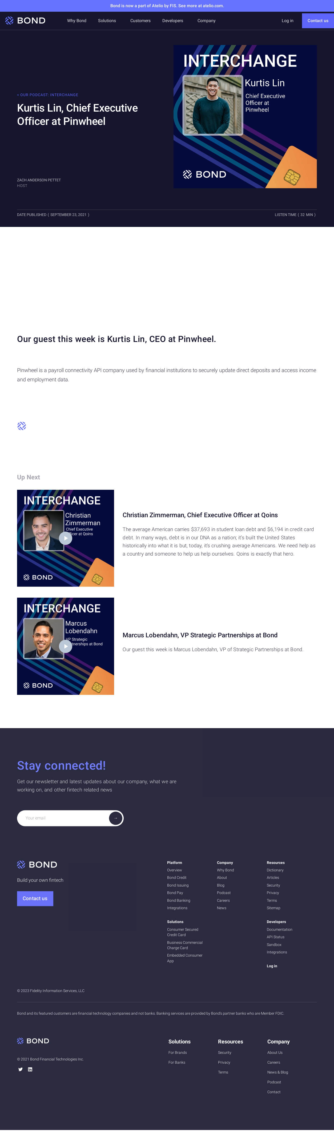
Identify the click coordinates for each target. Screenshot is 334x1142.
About (222, 880)
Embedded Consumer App (185, 960)
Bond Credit (177, 880)
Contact (274, 1094)
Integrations (177, 910)
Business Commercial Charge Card (185, 947)
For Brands (177, 1054)
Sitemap (273, 910)
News (221, 910)
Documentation (279, 931)
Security (273, 887)
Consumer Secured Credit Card (182, 934)
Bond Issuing (178, 887)
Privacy (273, 895)
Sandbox (274, 946)
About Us (275, 1054)
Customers (140, 20)
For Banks (176, 1064)
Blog (220, 887)
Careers (223, 902)
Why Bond (76, 20)
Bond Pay (175, 895)
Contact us (318, 20)
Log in (287, 20)
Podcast (224, 895)
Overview (174, 872)
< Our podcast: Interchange (47, 95)
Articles (273, 880)
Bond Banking (178, 902)
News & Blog (277, 1074)
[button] (107, 20)
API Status (275, 939)
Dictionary (275, 872)
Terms (272, 902)
